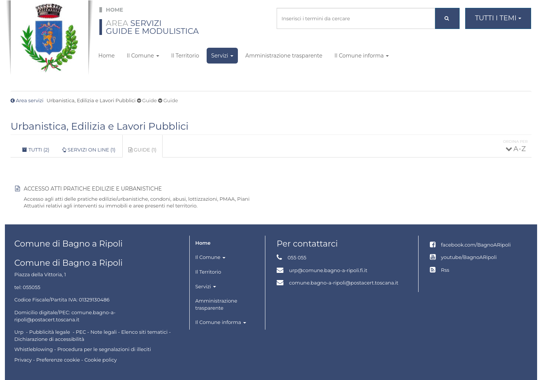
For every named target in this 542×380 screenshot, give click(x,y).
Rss (445, 270)
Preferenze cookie (58, 360)
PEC (81, 332)
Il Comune (143, 55)
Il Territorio (185, 55)
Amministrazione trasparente (284, 55)
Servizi (222, 55)
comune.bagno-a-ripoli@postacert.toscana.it (343, 283)
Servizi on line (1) (89, 150)
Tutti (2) (35, 150)
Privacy (23, 360)
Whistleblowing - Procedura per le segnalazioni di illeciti (82, 349)
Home (106, 55)
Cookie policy (100, 360)
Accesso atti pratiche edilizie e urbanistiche (93, 188)
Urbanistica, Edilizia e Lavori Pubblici (100, 126)
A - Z (519, 149)
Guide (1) (145, 151)
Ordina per (515, 141)
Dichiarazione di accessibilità (49, 339)
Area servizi (29, 100)
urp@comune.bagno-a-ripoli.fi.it (328, 270)
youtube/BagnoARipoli (469, 257)
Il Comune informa (361, 55)
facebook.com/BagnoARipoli (476, 245)
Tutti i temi (498, 18)
